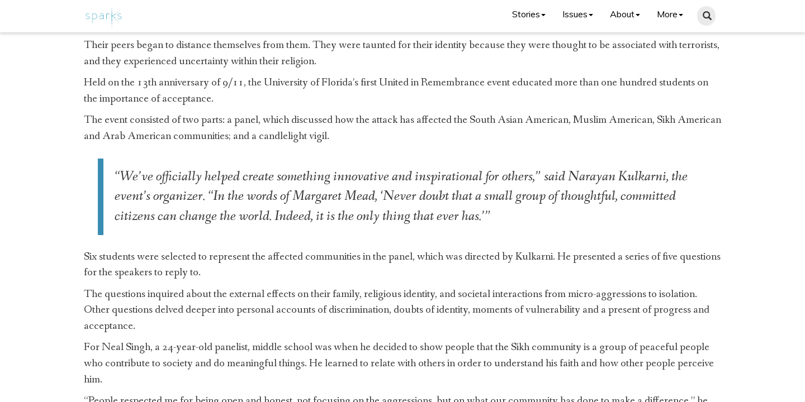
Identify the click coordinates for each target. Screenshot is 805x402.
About (625, 14)
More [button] (670, 14)
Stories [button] (529, 14)
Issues (577, 14)
